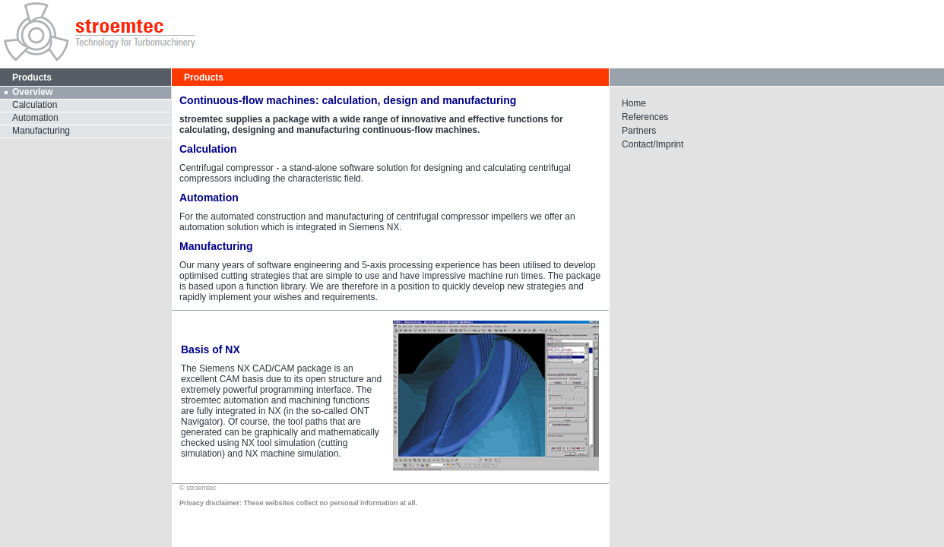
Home (634, 103)
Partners (639, 130)
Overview (32, 92)
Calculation (34, 105)
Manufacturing (41, 130)
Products (203, 77)
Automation (35, 117)
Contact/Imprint (652, 144)
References (645, 117)
